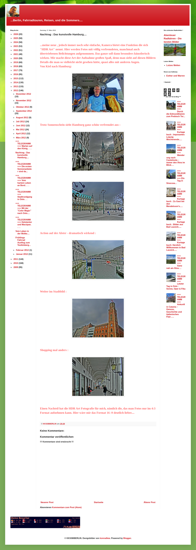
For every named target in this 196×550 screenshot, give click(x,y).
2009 (16, 267)
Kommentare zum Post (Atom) (66, 507)
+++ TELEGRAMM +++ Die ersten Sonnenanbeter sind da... (23, 166)
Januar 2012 (22, 254)
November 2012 (23, 100)
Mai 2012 (20, 129)
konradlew (105, 538)
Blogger (127, 538)
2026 (16, 34)
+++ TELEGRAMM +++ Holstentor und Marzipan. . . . (23, 222)
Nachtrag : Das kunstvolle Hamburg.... (22, 155)
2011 (16, 259)
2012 (16, 90)
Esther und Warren (175, 76)
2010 (16, 263)
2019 (16, 62)
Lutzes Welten (173, 65)
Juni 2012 (21, 125)
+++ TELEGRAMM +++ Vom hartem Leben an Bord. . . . (23, 180)
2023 (16, 46)
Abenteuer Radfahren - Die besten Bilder (173, 38)
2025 (16, 38)
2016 (16, 74)
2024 (16, 42)
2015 (16, 78)
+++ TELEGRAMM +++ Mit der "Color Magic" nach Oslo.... (23, 208)
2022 (16, 50)
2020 (16, 58)
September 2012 (24, 111)
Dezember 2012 (23, 94)
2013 (16, 86)
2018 (16, 66)
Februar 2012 (22, 250)
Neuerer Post (47, 502)
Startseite (98, 502)
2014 (16, 82)
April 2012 (21, 133)
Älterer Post (149, 502)
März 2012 (21, 138)
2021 (16, 54)
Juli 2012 (20, 121)
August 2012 (22, 117)
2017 (16, 70)
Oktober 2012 (23, 107)
